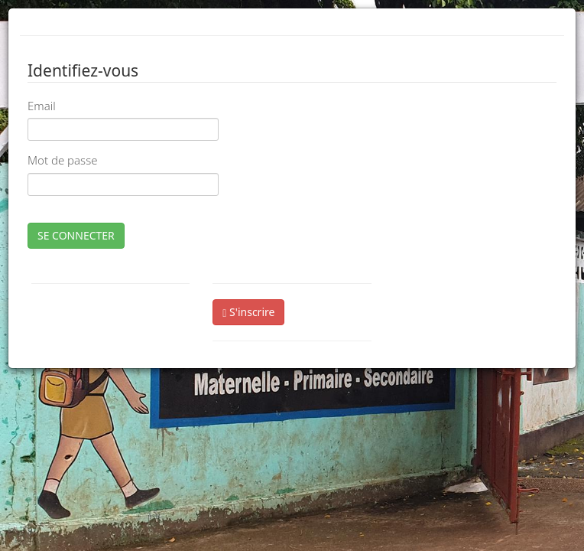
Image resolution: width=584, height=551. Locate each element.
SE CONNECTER (76, 235)
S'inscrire (248, 312)
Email (42, 105)
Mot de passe (62, 160)
